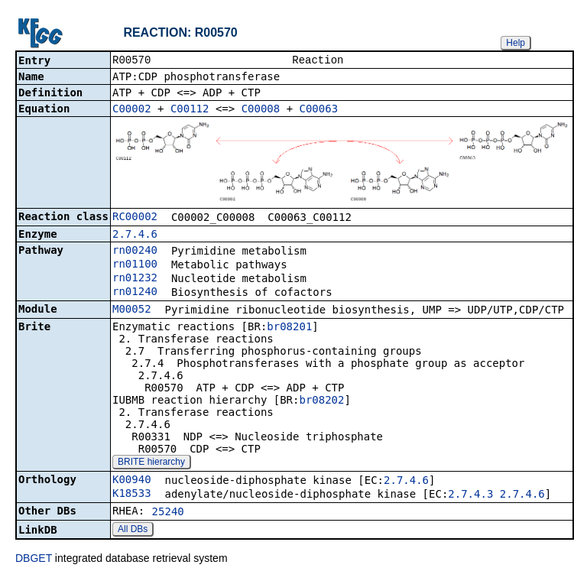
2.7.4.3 (470, 495)
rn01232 (134, 279)
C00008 (261, 110)
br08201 (289, 328)
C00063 (319, 110)
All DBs (133, 530)
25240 (168, 513)
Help (515, 42)
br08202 (321, 401)
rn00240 (134, 251)
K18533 (131, 494)
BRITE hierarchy (151, 463)
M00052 (131, 310)
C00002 (131, 110)
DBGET (33, 559)
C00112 (189, 110)
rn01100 (134, 265)
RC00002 (134, 218)
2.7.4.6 (134, 235)
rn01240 (134, 293)
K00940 (131, 481)
